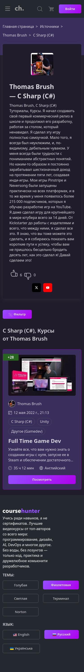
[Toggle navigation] (8, 9)
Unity (44, 421)
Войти (70, 9)
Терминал (61, 598)
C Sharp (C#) (21, 421)
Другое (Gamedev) (26, 431)
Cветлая (20, 598)
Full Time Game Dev (34, 441)
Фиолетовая (61, 585)
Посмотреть (42, 479)
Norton (20, 611)
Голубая (20, 585)
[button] (14, 272)
